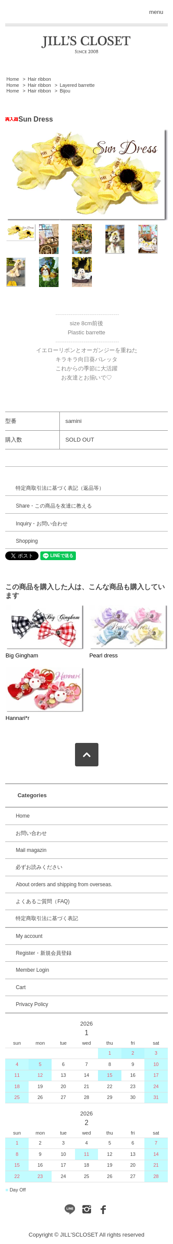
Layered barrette (77, 85)
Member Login (32, 970)
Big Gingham (22, 655)
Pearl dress (103, 655)
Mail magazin (31, 850)
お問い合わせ (31, 833)
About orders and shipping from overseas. (64, 884)
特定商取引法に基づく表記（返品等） (60, 488)
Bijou (65, 90)
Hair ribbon (39, 79)
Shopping (27, 541)
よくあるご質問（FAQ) (42, 901)
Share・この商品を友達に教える (54, 506)
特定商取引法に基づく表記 (47, 918)
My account (29, 936)
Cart (21, 987)
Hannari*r (17, 718)
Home (13, 79)
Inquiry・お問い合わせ (42, 524)
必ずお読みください (39, 867)
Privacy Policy (32, 1004)
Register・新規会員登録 (44, 953)
